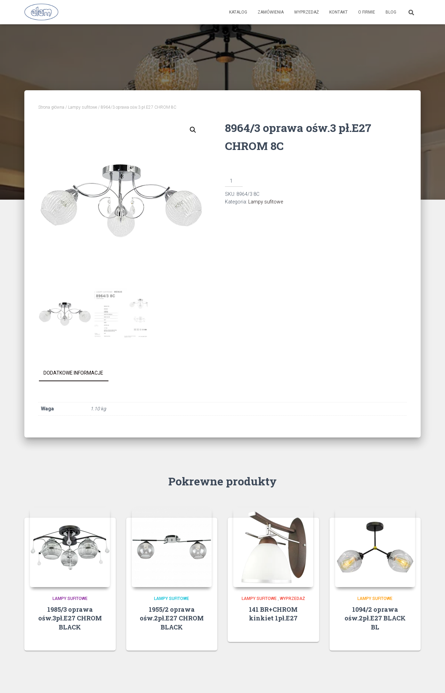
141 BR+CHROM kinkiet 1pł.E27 (273, 613)
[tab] (78, 373)
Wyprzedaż (306, 12)
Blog (391, 12)
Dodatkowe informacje (73, 373)
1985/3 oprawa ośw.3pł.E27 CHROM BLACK (70, 618)
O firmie (366, 12)
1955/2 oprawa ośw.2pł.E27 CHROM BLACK (172, 618)
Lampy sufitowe (82, 107)
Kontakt (338, 12)
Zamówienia (271, 12)
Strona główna (51, 107)
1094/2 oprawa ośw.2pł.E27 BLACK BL (375, 618)
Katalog (238, 12)
